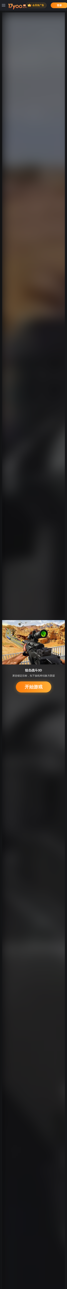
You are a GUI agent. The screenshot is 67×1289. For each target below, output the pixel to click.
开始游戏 (33, 686)
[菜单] (3, 5)
